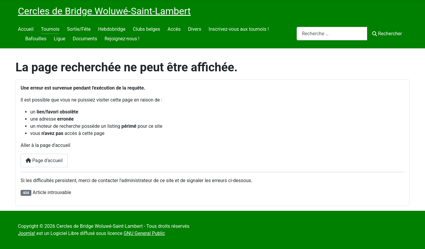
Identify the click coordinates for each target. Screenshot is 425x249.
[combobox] (332, 33)
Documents (85, 39)
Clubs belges (146, 29)
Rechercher (387, 33)
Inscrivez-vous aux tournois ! (239, 29)
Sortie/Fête (79, 29)
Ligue (59, 39)
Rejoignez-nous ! (121, 39)
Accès (174, 29)
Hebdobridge (111, 29)
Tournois (50, 29)
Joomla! (26, 233)
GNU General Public (144, 233)
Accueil (25, 29)
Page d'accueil (44, 160)
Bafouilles (36, 39)
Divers (194, 29)
